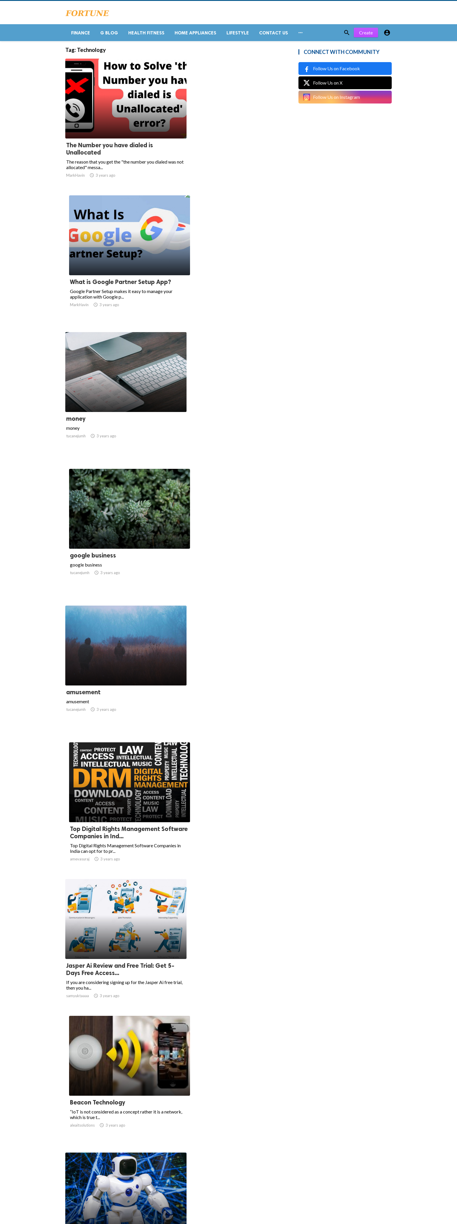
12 (187, 1166)
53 (225, 1166)
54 (238, 1166)
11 (174, 1166)
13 (200, 1166)
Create (366, 35)
